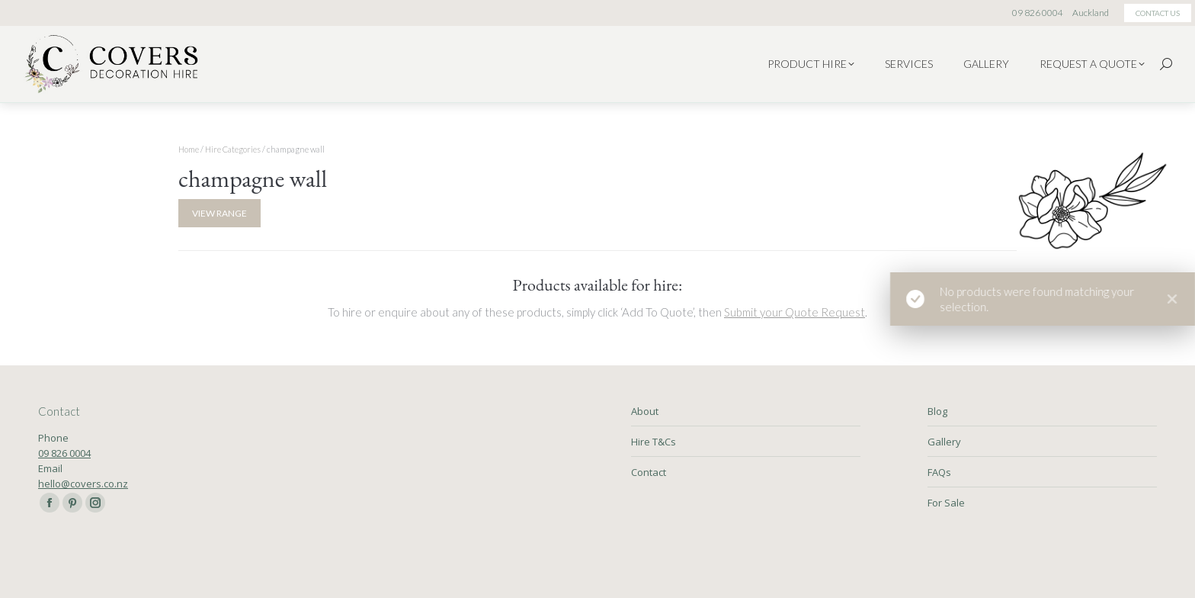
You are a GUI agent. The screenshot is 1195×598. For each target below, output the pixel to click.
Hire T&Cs (653, 441)
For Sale (946, 503)
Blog (937, 411)
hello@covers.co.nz (83, 483)
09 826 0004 (64, 453)
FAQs (939, 472)
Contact (648, 472)
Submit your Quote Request (794, 312)
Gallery (944, 441)
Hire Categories (233, 149)
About (644, 411)
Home (188, 149)
